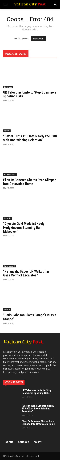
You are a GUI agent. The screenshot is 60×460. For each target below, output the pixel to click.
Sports (7, 131)
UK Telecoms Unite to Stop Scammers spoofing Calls (29, 94)
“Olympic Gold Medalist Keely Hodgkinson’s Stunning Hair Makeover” (23, 227)
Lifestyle (7, 218)
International (9, 266)
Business (8, 87)
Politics (7, 309)
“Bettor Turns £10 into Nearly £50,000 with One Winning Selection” (30, 138)
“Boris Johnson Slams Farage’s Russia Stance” (29, 317)
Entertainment (10, 174)
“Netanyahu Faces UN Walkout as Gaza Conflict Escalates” (26, 273)
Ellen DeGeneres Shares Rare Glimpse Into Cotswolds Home (29, 182)
